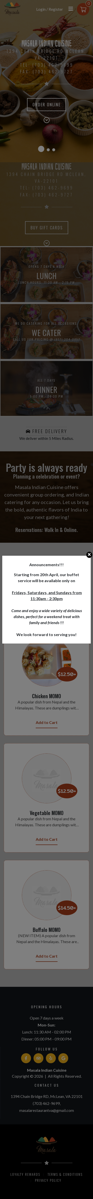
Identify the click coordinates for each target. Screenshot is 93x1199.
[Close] (89, 555)
